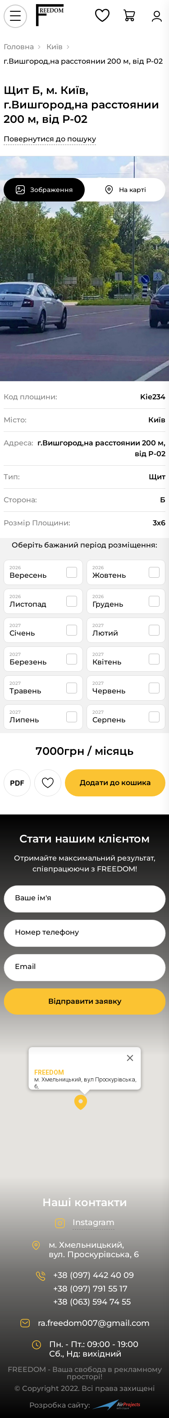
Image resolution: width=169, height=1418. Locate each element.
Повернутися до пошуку (50, 139)
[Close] (130, 1058)
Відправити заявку (84, 1001)
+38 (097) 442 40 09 (93, 1275)
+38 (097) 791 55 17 (90, 1289)
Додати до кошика (115, 782)
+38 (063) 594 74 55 (92, 1302)
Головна (19, 46)
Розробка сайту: (84, 1405)
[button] (85, 1105)
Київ (54, 46)
